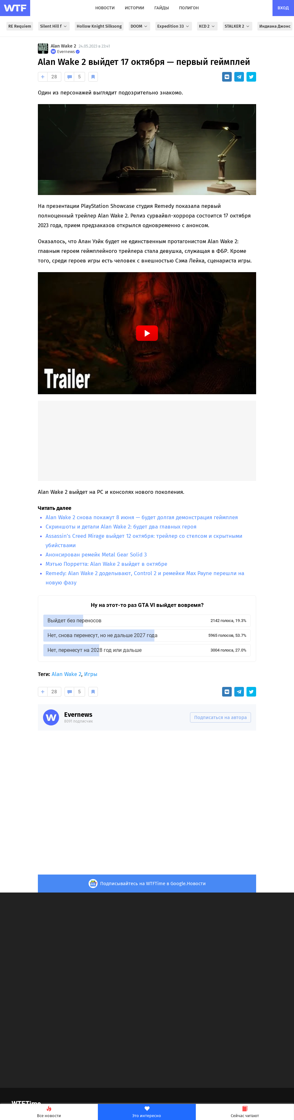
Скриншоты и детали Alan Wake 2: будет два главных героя (121, 526)
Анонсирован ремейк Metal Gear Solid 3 (96, 554)
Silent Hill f (54, 26)
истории (134, 7)
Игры (90, 674)
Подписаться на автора (220, 717)
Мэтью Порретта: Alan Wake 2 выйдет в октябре (106, 564)
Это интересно (146, 1112)
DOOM (139, 26)
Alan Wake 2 (63, 46)
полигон (189, 7)
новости (105, 7)
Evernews (78, 714)
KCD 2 (207, 26)
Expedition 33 (173, 26)
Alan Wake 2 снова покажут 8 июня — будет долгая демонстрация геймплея (142, 517)
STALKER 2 (237, 26)
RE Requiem (19, 26)
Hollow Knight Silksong (99, 26)
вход (283, 7)
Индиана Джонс (274, 26)
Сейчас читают (245, 1112)
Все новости (49, 1112)
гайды (161, 7)
